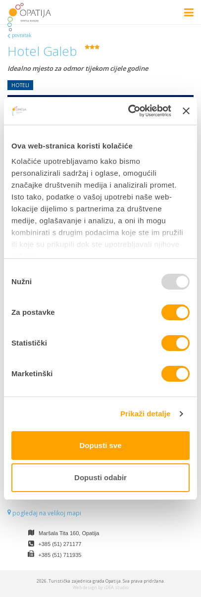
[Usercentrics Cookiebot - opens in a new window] (129, 110)
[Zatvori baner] (186, 110)
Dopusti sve (100, 445)
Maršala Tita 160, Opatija (69, 533)
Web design (85, 587)
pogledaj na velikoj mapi (44, 513)
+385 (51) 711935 (59, 555)
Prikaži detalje (145, 413)
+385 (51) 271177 (59, 544)
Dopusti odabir (100, 477)
